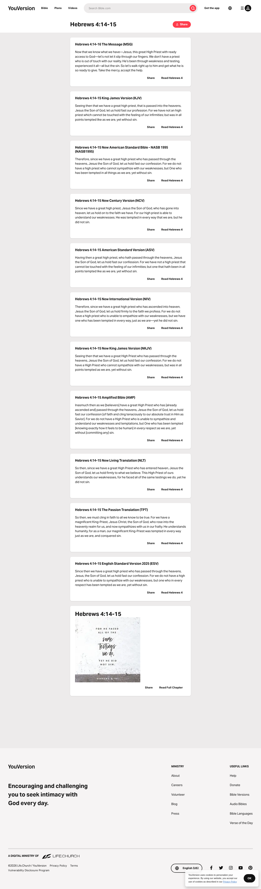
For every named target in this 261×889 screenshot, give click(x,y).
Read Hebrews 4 (172, 77)
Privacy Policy (58, 865)
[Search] (136, 8)
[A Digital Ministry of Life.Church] (130, 854)
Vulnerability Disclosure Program (28, 870)
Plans (58, 8)
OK (249, 878)
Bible (44, 8)
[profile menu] (245, 8)
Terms (74, 865)
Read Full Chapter (171, 687)
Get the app (211, 8)
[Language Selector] (230, 8)
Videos (72, 8)
